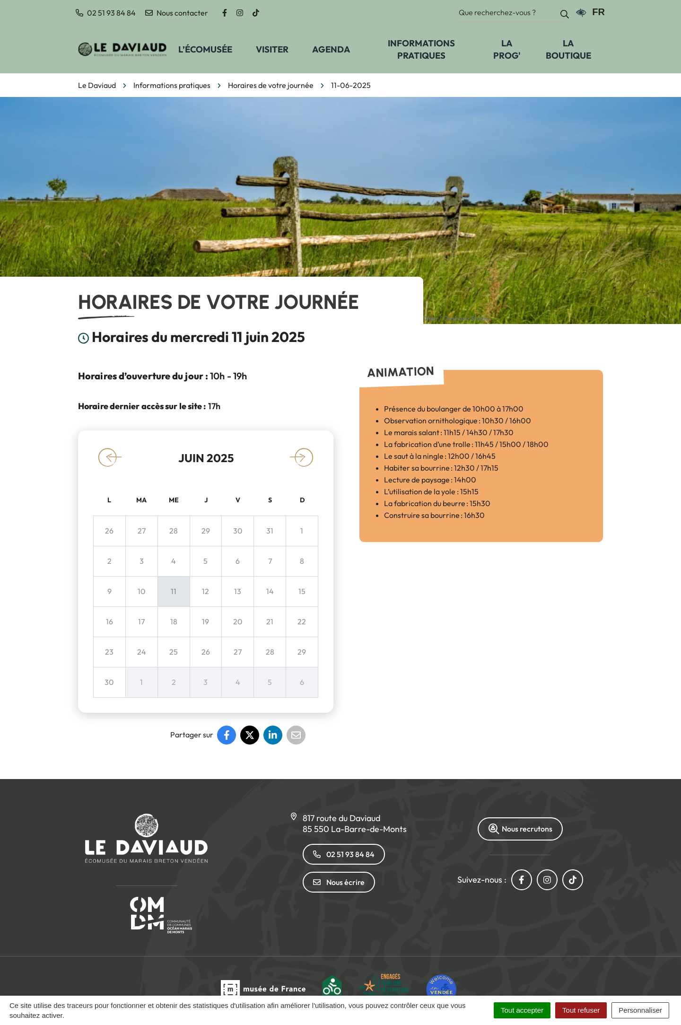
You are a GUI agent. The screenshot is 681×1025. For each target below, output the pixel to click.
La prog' (507, 49)
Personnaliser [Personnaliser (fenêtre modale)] (640, 1010)
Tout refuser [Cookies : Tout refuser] (581, 1010)
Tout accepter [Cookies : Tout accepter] (522, 1010)
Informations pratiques (421, 49)
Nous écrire (339, 882)
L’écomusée (205, 49)
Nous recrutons (520, 829)
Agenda (331, 49)
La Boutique (568, 49)
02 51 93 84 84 (344, 854)
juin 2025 (206, 458)
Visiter (272, 49)
